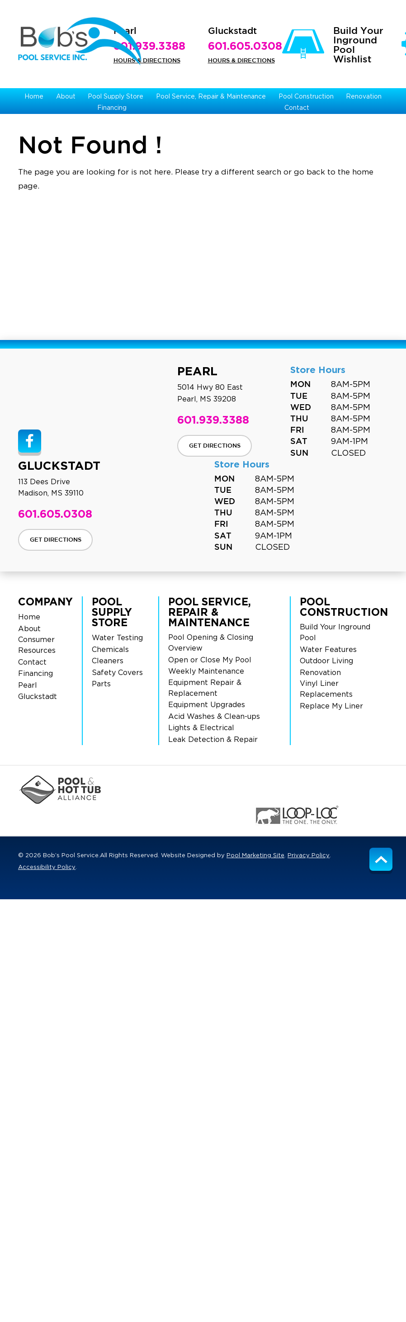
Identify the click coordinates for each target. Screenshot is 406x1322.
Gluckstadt (37, 696)
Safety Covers (117, 672)
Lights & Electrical (201, 728)
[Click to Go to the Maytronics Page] (112, 815)
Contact (32, 662)
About (29, 629)
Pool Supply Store (112, 612)
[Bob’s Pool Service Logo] (80, 41)
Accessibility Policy (47, 867)
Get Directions (215, 446)
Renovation (320, 672)
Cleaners (107, 661)
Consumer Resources (37, 645)
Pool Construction (344, 606)
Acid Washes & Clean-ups (214, 716)
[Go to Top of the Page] (380, 859)
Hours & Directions (146, 60)
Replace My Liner (331, 706)
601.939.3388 (149, 45)
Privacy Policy (309, 856)
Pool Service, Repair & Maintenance (209, 612)
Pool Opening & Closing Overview (210, 643)
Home (29, 617)
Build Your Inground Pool (335, 632)
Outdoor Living (326, 661)
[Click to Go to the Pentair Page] (284, 790)
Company (45, 601)
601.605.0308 (245, 45)
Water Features (328, 649)
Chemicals (110, 649)
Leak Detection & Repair (213, 739)
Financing (35, 673)
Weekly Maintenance (206, 671)
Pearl (27, 685)
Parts (101, 684)
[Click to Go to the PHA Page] (60, 789)
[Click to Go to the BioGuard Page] (358, 789)
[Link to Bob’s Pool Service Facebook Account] (29, 441)
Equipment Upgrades (206, 704)
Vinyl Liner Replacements (326, 689)
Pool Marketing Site (255, 856)
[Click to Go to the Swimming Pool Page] (170, 789)
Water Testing (117, 638)
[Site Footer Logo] (80, 396)
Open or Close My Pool (209, 660)
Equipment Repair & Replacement (204, 688)
